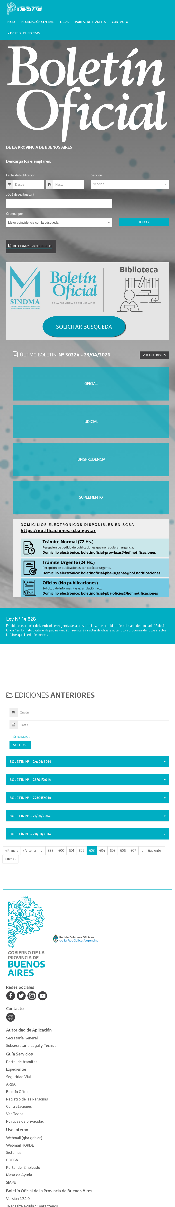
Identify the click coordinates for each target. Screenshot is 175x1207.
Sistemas (13, 1152)
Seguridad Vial (18, 1076)
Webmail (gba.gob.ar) (24, 1138)
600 (61, 850)
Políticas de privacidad (25, 1121)
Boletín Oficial (17, 1091)
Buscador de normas (23, 33)
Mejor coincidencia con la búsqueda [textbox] (33, 222)
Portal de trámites (90, 22)
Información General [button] (37, 22)
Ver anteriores (154, 355)
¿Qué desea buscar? (20, 194)
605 (112, 850)
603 (92, 850)
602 (81, 850)
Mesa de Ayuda (19, 1175)
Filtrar (20, 745)
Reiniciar (21, 736)
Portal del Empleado (23, 1167)
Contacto (120, 22)
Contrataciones (19, 1106)
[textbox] (130, 184)
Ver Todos (14, 1114)
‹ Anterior (29, 850)
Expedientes (16, 1069)
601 (71, 850)
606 (123, 850)
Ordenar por (14, 214)
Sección (96, 175)
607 (133, 850)
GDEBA (12, 1160)
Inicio (11, 22)
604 (102, 850)
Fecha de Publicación (20, 175)
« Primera (11, 850)
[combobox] (130, 184)
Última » (10, 859)
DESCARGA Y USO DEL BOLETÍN (30, 245)
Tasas (64, 22)
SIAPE (11, 1182)
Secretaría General (22, 1038)
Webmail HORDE (20, 1145)
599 (51, 850)
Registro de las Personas (27, 1099)
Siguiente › (155, 850)
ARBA (11, 1084)
